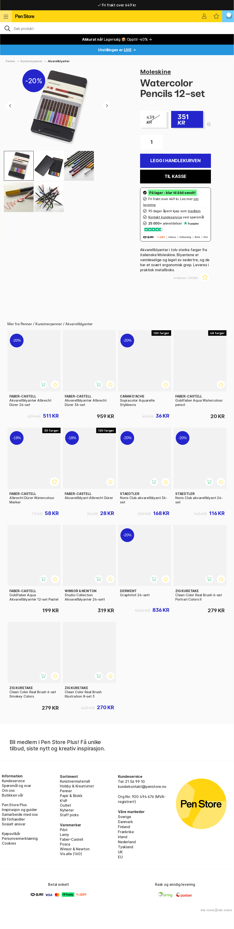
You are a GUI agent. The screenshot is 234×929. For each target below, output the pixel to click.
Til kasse (175, 176)
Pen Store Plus (14, 805)
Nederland (127, 842)
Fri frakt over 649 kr (117, 5)
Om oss (8, 790)
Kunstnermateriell (75, 781)
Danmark (125, 821)
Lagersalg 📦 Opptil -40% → (117, 39)
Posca (65, 844)
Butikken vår (12, 795)
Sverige (124, 816)
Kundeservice (13, 781)
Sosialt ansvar (14, 824)
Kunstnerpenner (32, 61)
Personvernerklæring (20, 838)
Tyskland (125, 847)
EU (120, 857)
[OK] (117, 28)
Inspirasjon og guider (19, 809)
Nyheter (67, 810)
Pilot (64, 829)
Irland (122, 837)
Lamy (64, 834)
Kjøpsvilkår (11, 833)
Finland (124, 826)
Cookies (9, 843)
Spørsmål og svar (16, 785)
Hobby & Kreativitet (77, 786)
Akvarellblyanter (59, 61)
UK (120, 852)
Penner (10, 61)
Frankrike (126, 832)
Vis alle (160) (71, 853)
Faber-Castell (71, 839)
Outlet (65, 805)
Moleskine (155, 71)
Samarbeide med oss (20, 814)
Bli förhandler (13, 819)
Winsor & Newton (74, 849)
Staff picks (69, 815)
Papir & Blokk (71, 795)
